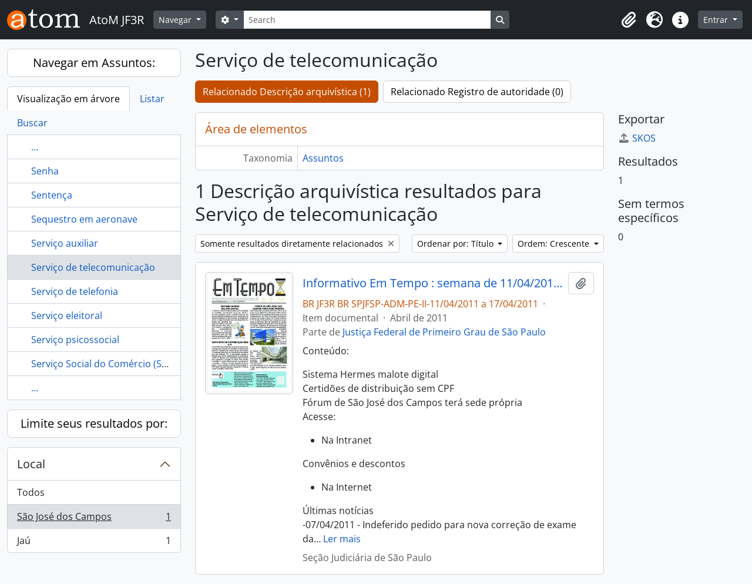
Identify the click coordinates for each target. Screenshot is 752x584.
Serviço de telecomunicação (93, 267)
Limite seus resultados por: (94, 423)
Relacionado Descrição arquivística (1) (287, 91)
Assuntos (323, 158)
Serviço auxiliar (64, 243)
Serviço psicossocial (75, 339)
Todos (31, 492)
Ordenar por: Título (456, 243)
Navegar (176, 19)
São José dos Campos (93, 519)
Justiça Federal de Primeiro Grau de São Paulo (444, 331)
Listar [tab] (152, 98)
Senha (45, 171)
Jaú (93, 542)
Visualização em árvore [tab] (68, 98)
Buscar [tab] (32, 122)
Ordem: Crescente (555, 243)
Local (31, 464)
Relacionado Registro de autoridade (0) (477, 91)
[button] (629, 20)
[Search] (367, 20)
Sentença (51, 195)
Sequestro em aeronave (84, 219)
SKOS (637, 138)
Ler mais (342, 538)
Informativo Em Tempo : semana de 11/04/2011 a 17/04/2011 (433, 283)
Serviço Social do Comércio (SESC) (106, 363)
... (34, 146)
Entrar (716, 19)
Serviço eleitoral (66, 315)
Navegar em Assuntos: (94, 63)
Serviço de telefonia (74, 291)
